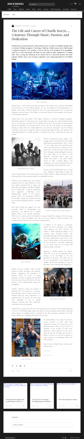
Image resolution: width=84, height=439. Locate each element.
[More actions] (71, 26)
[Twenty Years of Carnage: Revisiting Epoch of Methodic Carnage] (42, 389)
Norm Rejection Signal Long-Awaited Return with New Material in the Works (15, 400)
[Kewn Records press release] (68, 389)
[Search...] (42, 4)
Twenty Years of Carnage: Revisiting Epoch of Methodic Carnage (41, 400)
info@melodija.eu (10, 438)
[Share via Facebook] (12, 366)
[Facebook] (63, 438)
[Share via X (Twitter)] (16, 366)
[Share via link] (24, 366)
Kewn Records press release (68, 399)
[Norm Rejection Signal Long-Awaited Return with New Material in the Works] (15, 389)
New (13, 14)
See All (79, 380)
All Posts (6, 14)
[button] (80, 4)
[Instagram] (65, 438)
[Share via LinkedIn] (20, 366)
